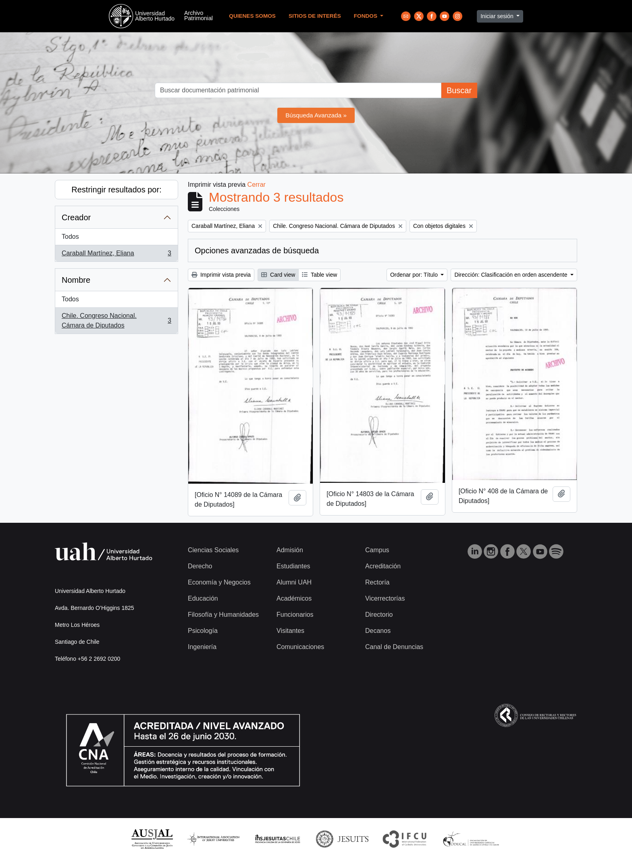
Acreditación (383, 566)
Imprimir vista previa (221, 274)
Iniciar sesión (497, 16)
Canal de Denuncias (394, 646)
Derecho (200, 566)
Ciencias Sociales (213, 550)
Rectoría (377, 582)
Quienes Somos (252, 16)
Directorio (379, 614)
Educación (203, 598)
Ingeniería (202, 646)
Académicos (294, 598)
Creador (76, 217)
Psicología (203, 630)
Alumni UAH (294, 582)
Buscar (459, 90)
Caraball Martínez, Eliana (116, 254)
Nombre (76, 280)
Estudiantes (293, 566)
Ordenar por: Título (414, 274)
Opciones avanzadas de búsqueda (257, 250)
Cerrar (256, 184)
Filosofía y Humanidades (223, 614)
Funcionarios (295, 614)
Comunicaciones (300, 646)
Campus (377, 550)
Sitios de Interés (315, 16)
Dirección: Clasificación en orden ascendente (511, 274)
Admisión (289, 550)
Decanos (378, 630)
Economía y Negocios (219, 582)
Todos (70, 236)
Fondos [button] (366, 16)
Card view (278, 274)
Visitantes (290, 630)
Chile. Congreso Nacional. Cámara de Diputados (116, 320)
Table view (319, 274)
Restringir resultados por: (116, 189)
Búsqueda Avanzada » (316, 115)
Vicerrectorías (385, 598)
